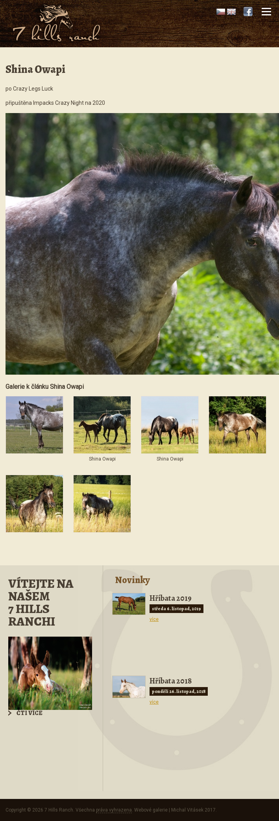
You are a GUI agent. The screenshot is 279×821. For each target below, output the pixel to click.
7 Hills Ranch (58, 810)
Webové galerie (151, 810)
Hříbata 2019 (171, 598)
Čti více (29, 713)
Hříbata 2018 (171, 681)
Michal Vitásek (187, 810)
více (154, 619)
